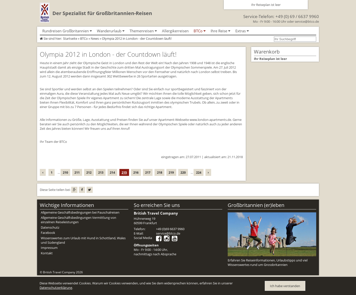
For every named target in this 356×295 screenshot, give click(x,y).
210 (65, 172)
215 (124, 172)
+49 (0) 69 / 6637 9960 (297, 16)
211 (77, 172)
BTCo (84, 38)
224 (198, 172)
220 (183, 172)
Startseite (70, 38)
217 (147, 172)
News (95, 38)
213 (100, 172)
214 (112, 172)
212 (88, 172)
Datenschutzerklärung (56, 287)
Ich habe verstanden (285, 286)
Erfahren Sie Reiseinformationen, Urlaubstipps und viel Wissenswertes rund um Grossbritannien (268, 262)
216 (135, 172)
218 (159, 172)
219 (171, 172)
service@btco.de (307, 21)
